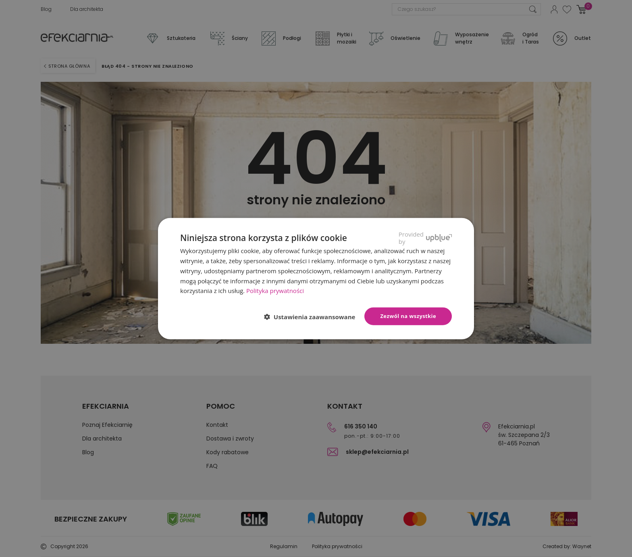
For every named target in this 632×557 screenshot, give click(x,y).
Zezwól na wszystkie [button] (408, 316)
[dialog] (316, 278)
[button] (313, 316)
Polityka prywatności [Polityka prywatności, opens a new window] (275, 291)
